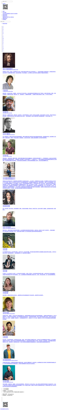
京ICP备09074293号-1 (4, 408)
